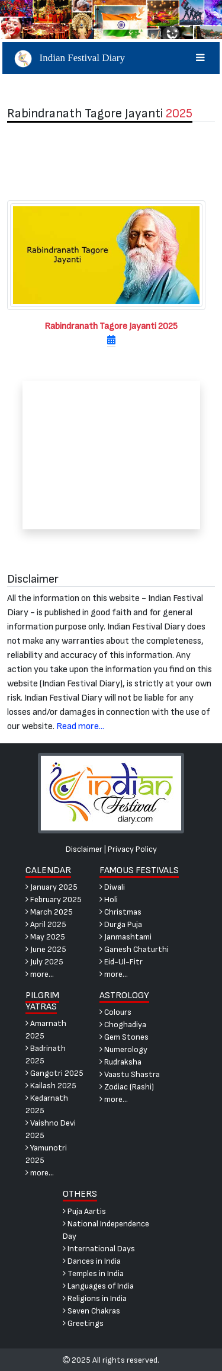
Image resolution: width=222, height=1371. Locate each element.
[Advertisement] (111, 161)
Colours (115, 1012)
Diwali (112, 887)
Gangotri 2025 (54, 1073)
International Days (99, 1249)
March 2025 (49, 912)
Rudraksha (120, 1062)
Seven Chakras (91, 1311)
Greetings (83, 1323)
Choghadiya (122, 1025)
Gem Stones (124, 1037)
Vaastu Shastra (129, 1074)
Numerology (123, 1049)
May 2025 (45, 937)
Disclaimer (84, 849)
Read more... (80, 726)
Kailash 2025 (50, 1086)
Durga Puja (120, 924)
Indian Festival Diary (111, 58)
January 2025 (51, 887)
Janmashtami (125, 937)
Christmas (120, 912)
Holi (108, 899)
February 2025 (53, 899)
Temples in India (93, 1273)
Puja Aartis (84, 1211)
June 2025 (45, 949)
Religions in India (95, 1298)
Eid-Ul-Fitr (121, 962)
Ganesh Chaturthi (134, 949)
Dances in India (92, 1261)
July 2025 (44, 962)
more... (39, 974)
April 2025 (45, 924)
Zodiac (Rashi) (126, 1087)
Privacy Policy (132, 849)
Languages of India (98, 1286)
